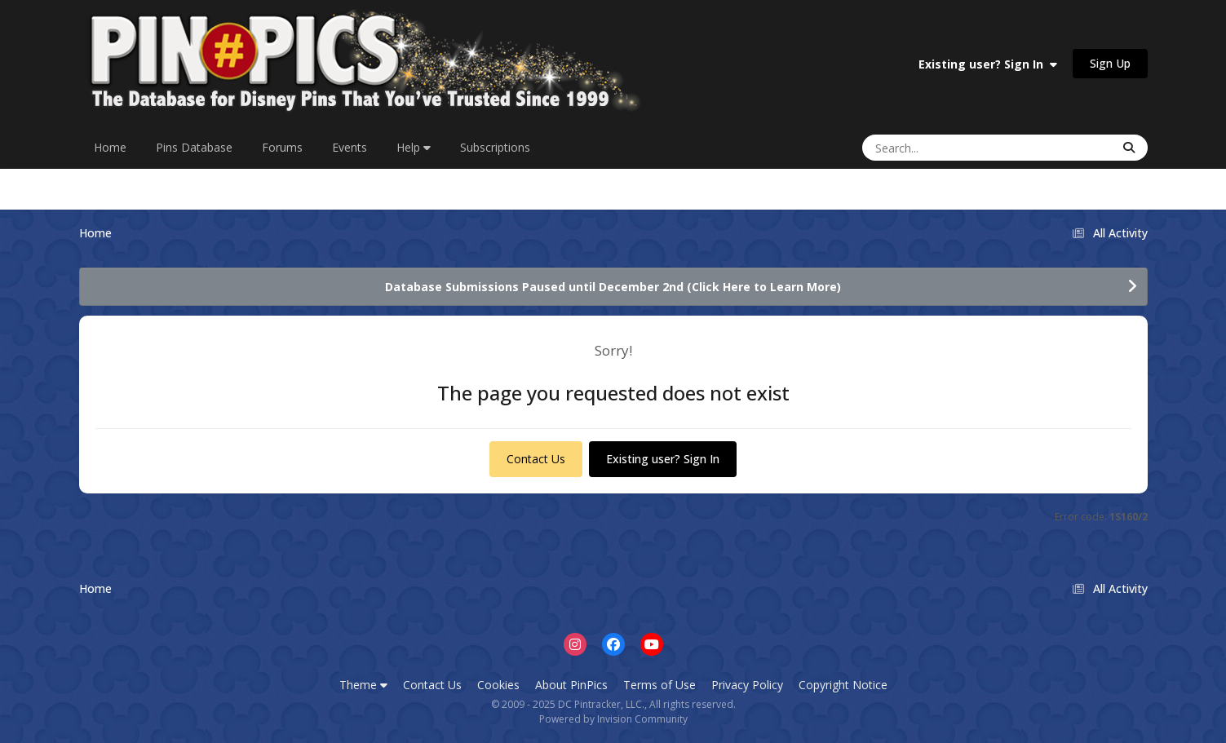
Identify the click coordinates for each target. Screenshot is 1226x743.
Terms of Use (659, 684)
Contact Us (536, 459)
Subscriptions (495, 147)
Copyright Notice (843, 684)
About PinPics (571, 684)
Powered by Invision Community (613, 719)
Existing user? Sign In (987, 64)
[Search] (937, 148)
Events (349, 147)
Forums (282, 147)
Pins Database (194, 147)
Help (413, 147)
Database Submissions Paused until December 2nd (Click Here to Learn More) (613, 286)
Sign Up (1110, 63)
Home (110, 147)
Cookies (498, 684)
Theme (363, 684)
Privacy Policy (747, 684)
